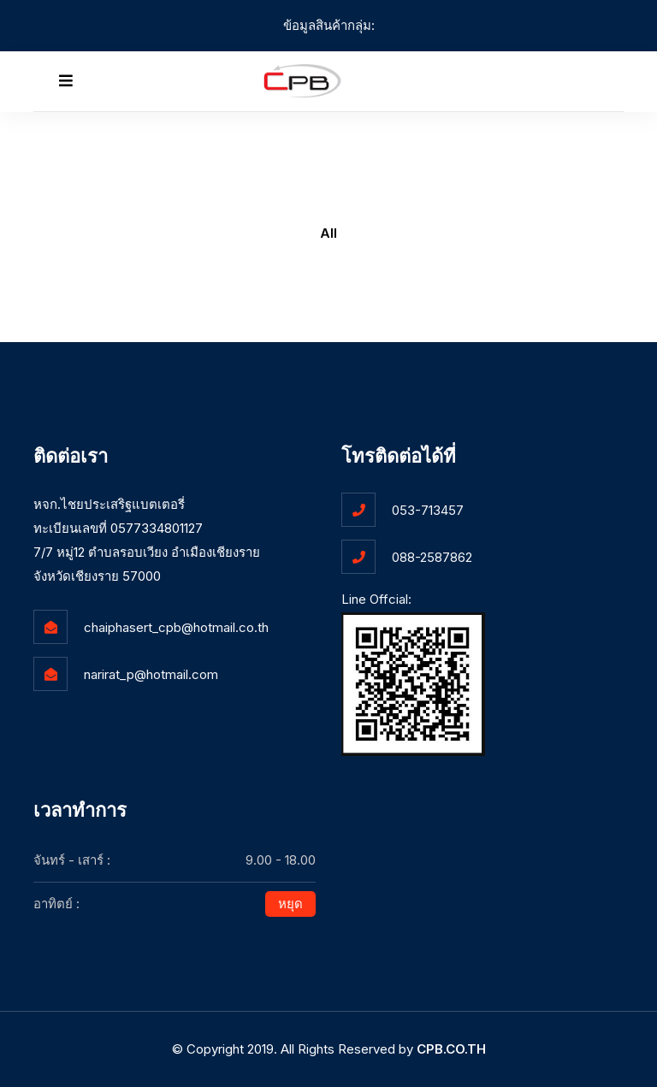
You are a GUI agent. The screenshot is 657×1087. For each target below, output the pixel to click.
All (328, 233)
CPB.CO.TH (451, 1049)
